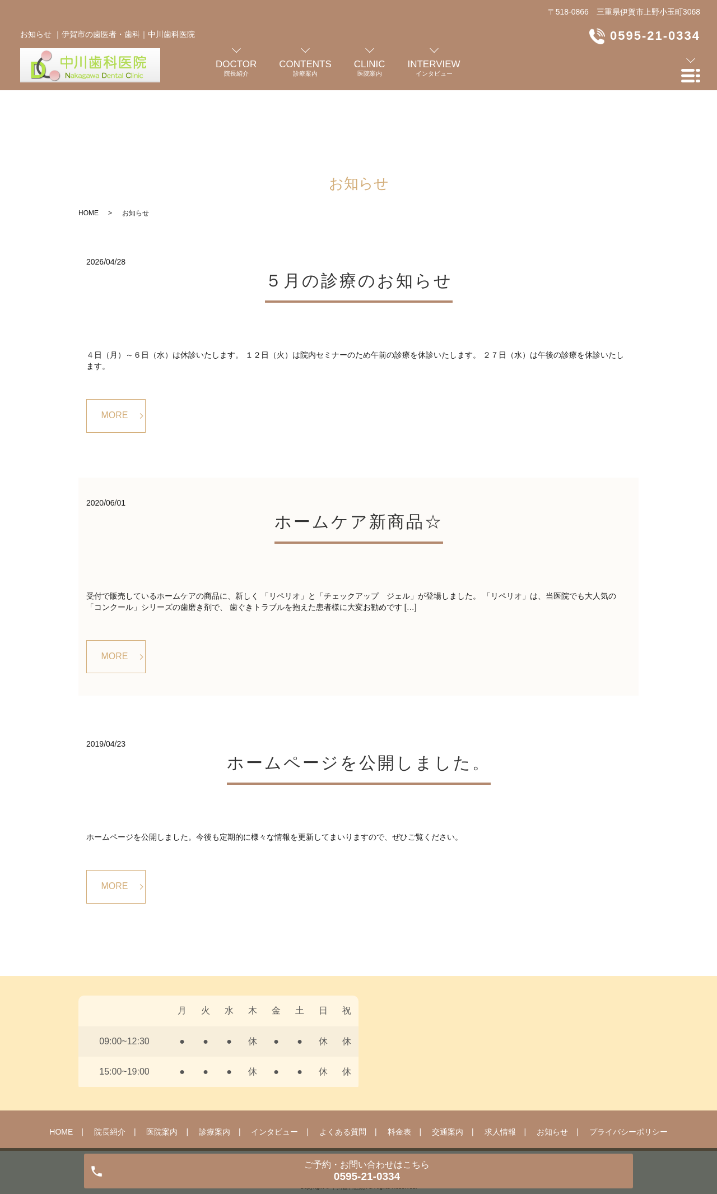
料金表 (399, 1066)
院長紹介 (109, 1066)
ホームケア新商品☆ (358, 456)
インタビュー (274, 1066)
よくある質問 (342, 1066)
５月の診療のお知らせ (359, 215)
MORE (114, 349)
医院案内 (162, 1066)
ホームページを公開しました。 (359, 697)
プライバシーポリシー (628, 1066)
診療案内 (214, 1066)
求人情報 (500, 1066)
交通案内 (447, 1066)
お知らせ (552, 1066)
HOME (88, 147)
